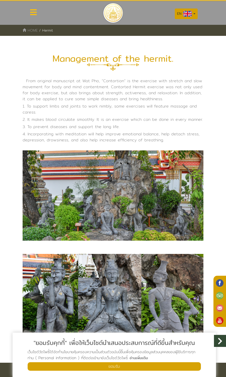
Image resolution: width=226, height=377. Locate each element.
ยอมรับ (114, 366)
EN (186, 14)
